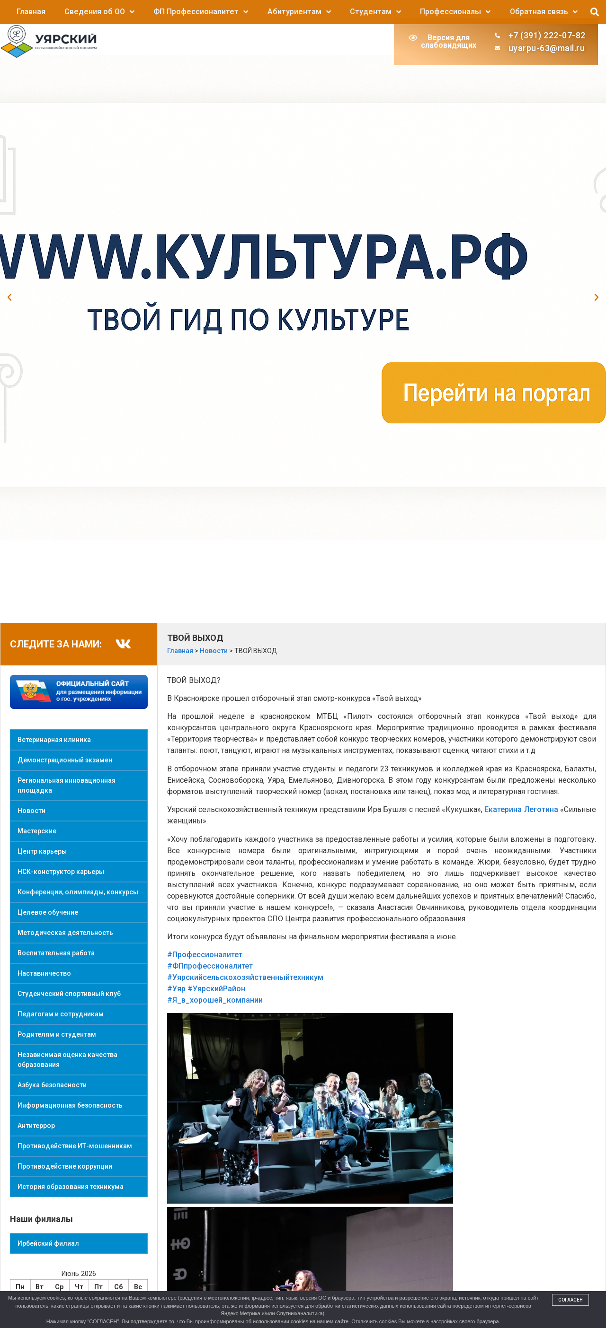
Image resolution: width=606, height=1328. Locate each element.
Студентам (375, 11)
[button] (595, 12)
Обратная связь (544, 11)
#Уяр (176, 988)
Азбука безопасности (52, 1085)
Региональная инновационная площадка (67, 785)
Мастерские (37, 831)
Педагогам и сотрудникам (61, 1014)
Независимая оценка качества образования (67, 1059)
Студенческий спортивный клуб (69, 993)
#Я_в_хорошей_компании (215, 1000)
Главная (31, 11)
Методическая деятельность (65, 932)
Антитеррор (36, 1125)
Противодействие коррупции (65, 1166)
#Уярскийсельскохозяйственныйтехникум (245, 977)
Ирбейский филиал (48, 1243)
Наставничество (44, 973)
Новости (31, 810)
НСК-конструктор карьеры (61, 871)
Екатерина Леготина (521, 809)
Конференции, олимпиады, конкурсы (78, 892)
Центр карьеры (42, 851)
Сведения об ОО (99, 11)
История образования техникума (71, 1186)
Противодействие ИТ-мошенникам (75, 1146)
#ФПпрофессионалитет (210, 965)
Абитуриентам (299, 11)
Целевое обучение (48, 912)
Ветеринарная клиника (54, 739)
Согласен (570, 1299)
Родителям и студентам (57, 1034)
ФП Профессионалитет (200, 11)
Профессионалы (455, 11)
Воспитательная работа (56, 953)
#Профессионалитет (204, 954)
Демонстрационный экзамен (65, 760)
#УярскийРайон (216, 988)
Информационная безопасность (70, 1105)
